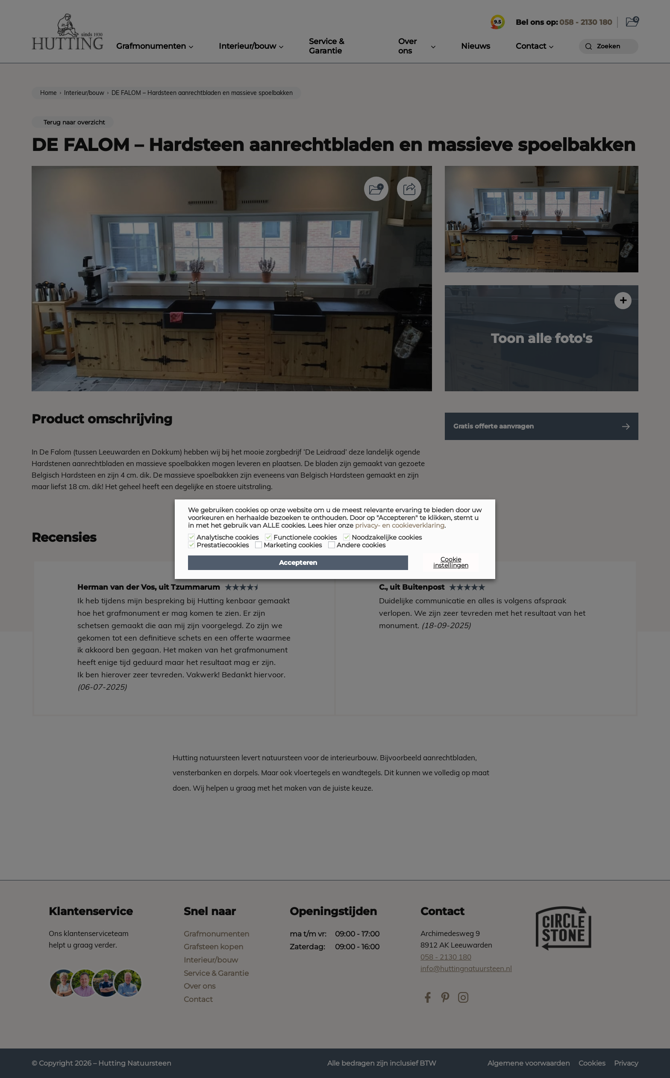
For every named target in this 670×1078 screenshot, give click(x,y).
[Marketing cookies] (258, 544)
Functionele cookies (305, 537)
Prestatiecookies (223, 545)
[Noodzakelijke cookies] (346, 537)
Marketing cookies (293, 545)
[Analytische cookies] (191, 537)
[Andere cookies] (331, 544)
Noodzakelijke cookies (387, 537)
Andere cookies (361, 545)
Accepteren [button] (298, 563)
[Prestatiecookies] (191, 544)
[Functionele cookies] (268, 537)
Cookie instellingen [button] (450, 562)
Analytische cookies (228, 537)
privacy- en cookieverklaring (399, 525)
